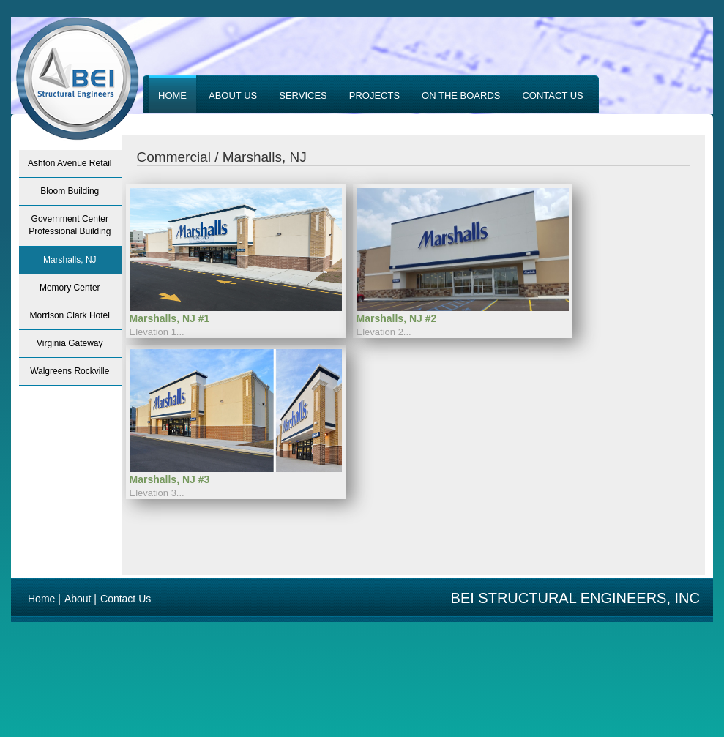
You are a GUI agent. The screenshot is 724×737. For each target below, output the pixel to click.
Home (41, 599)
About (78, 599)
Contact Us (125, 599)
